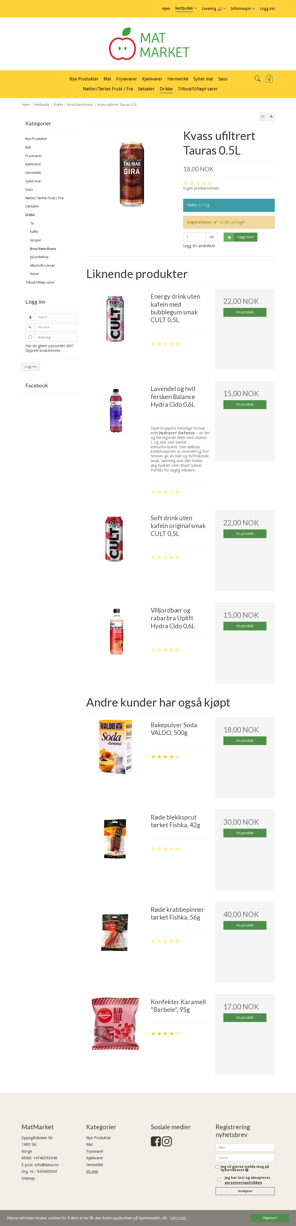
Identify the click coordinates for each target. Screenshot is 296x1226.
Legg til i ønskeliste (199, 246)
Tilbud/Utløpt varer (40, 282)
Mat (28, 147)
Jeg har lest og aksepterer (247, 1180)
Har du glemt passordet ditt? (49, 346)
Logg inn (31, 366)
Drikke (30, 215)
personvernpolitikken (243, 1183)
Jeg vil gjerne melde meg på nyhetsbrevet (245, 1168)
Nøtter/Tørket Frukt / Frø (44, 198)
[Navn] (245, 1147)
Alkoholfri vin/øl (42, 266)
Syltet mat (33, 181)
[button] (263, 116)
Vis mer (92, 1171)
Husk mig (44, 337)
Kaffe (34, 232)
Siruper (35, 240)
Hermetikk (33, 173)
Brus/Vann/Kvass (43, 249)
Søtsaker (32, 206)
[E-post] (245, 1157)
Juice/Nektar (39, 257)
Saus (29, 190)
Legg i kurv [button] (239, 237)
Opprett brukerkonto (43, 350)
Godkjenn (245, 1191)
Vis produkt (245, 312)
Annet (34, 274)
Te (32, 223)
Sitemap (28, 1178)
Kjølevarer (33, 164)
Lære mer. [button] (178, 1218)
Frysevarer (33, 156)
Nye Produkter (36, 139)
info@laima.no (47, 1165)
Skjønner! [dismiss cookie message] (269, 1218)
